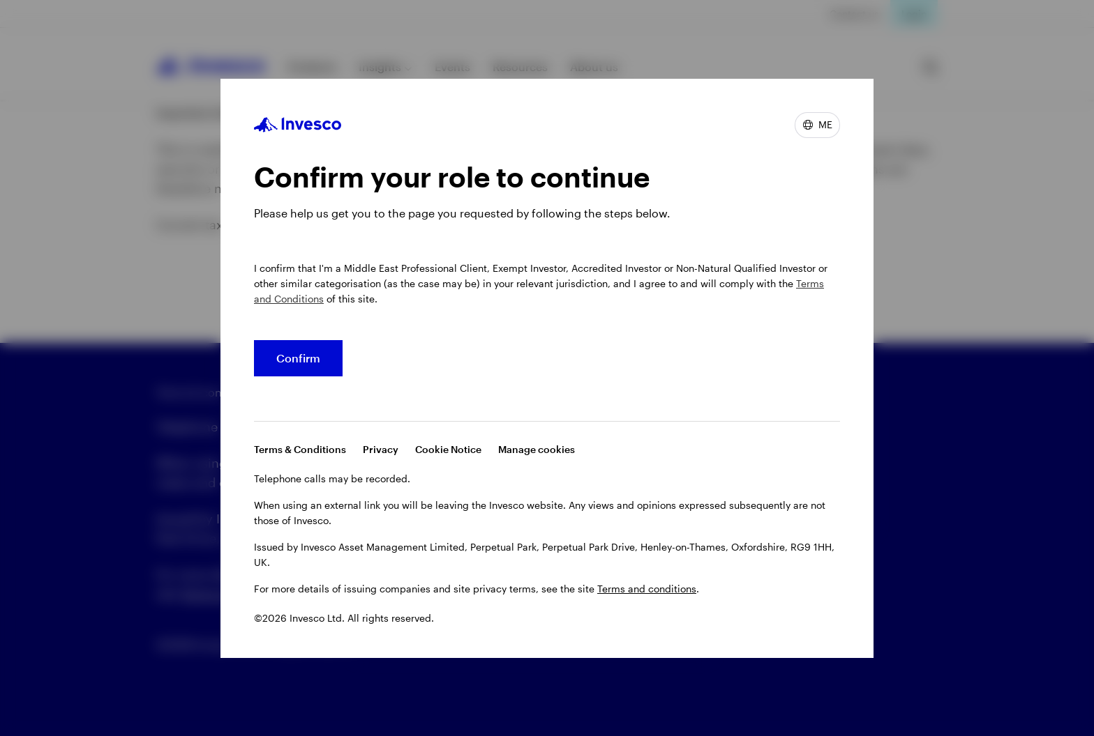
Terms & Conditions (300, 449)
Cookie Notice (448, 449)
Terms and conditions (646, 589)
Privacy (380, 449)
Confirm (298, 358)
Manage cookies (536, 449)
